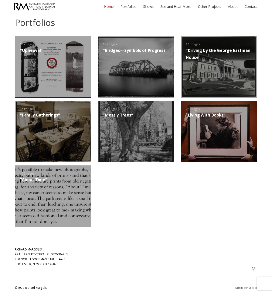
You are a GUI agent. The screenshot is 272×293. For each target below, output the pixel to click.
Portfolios (128, 6)
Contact (251, 6)
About (233, 6)
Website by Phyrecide (246, 288)
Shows (148, 6)
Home (109, 6)
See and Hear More (175, 6)
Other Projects (209, 6)
